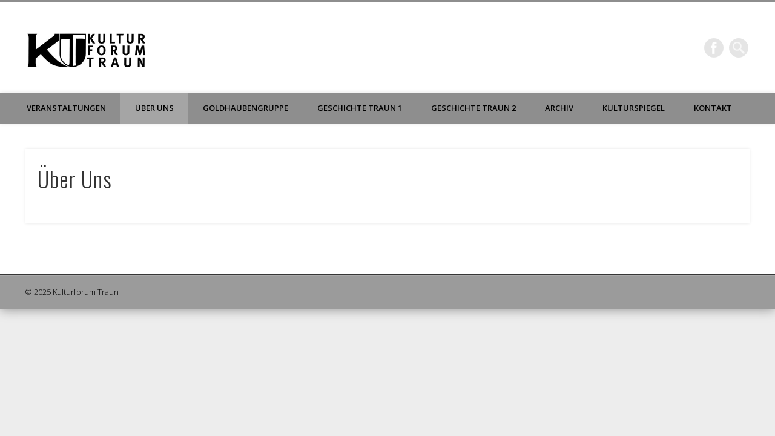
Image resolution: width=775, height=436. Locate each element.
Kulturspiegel (633, 107)
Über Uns (154, 107)
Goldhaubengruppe (245, 107)
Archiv (559, 107)
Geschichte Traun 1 (359, 107)
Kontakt (713, 107)
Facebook (714, 48)
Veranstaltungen (66, 107)
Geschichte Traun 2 (473, 107)
